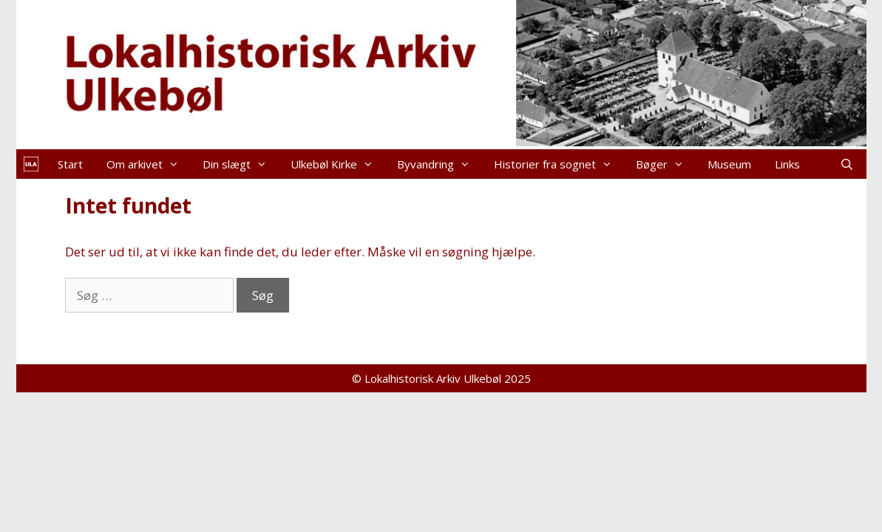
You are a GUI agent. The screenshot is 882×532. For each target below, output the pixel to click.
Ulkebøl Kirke (338, 164)
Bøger (666, 164)
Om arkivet (148, 164)
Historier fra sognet (559, 164)
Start (70, 164)
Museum (729, 164)
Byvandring (439, 164)
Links (787, 164)
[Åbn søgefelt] (847, 164)
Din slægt (241, 164)
